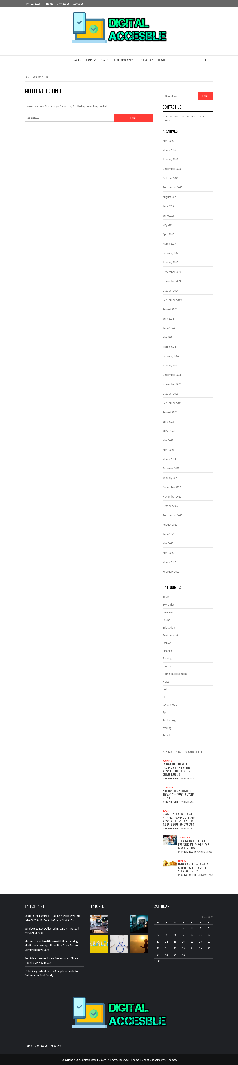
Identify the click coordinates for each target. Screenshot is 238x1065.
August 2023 (170, 412)
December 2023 (172, 375)
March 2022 (169, 562)
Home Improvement (124, 60)
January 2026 (170, 159)
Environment (170, 635)
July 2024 (168, 318)
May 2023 (168, 440)
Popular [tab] (167, 752)
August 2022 (170, 524)
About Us (78, 3)
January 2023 (170, 478)
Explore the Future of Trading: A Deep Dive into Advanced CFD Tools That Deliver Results (177, 769)
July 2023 (168, 422)
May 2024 (168, 337)
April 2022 (168, 553)
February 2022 (171, 571)
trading (167, 728)
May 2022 (168, 543)
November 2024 (172, 281)
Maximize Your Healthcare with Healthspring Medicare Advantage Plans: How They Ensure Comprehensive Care (179, 819)
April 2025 (168, 234)
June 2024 (169, 328)
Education (169, 627)
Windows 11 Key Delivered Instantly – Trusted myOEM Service (178, 794)
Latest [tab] (178, 752)
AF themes (170, 1059)
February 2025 (171, 253)
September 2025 (172, 187)
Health (104, 60)
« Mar (157, 960)
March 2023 (169, 459)
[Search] (206, 60)
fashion (167, 643)
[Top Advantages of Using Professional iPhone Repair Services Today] (170, 839)
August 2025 (170, 197)
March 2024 (169, 347)
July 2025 (168, 206)
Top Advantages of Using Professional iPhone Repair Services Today (193, 844)
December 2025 (172, 169)
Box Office (169, 604)
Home (49, 3)
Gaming (77, 60)
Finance (167, 651)
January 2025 (170, 262)
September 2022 (172, 515)
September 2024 (172, 300)
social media (170, 704)
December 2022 (172, 487)
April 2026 (168, 141)
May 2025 (168, 225)
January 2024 (170, 365)
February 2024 (171, 356)
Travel (161, 60)
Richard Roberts (173, 778)
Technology (146, 60)
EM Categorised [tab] (193, 752)
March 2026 (169, 150)
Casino (166, 620)
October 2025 (170, 178)
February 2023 (171, 468)
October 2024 (170, 290)
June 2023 (169, 431)
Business (91, 60)
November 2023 (172, 384)
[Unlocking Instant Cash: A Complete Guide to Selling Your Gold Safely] (170, 863)
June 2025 (169, 215)
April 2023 (168, 450)
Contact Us (63, 3)
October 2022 (170, 506)
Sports (167, 712)
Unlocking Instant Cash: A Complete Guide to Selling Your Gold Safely (193, 867)
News (166, 681)
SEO (165, 697)
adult (166, 597)
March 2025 (169, 243)
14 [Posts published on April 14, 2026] (166, 941)
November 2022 (172, 496)
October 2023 (170, 393)
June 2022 (169, 534)
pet (165, 689)
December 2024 (172, 272)
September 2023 (172, 403)
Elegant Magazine (150, 1059)
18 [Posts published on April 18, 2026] (200, 941)
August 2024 (170, 309)
